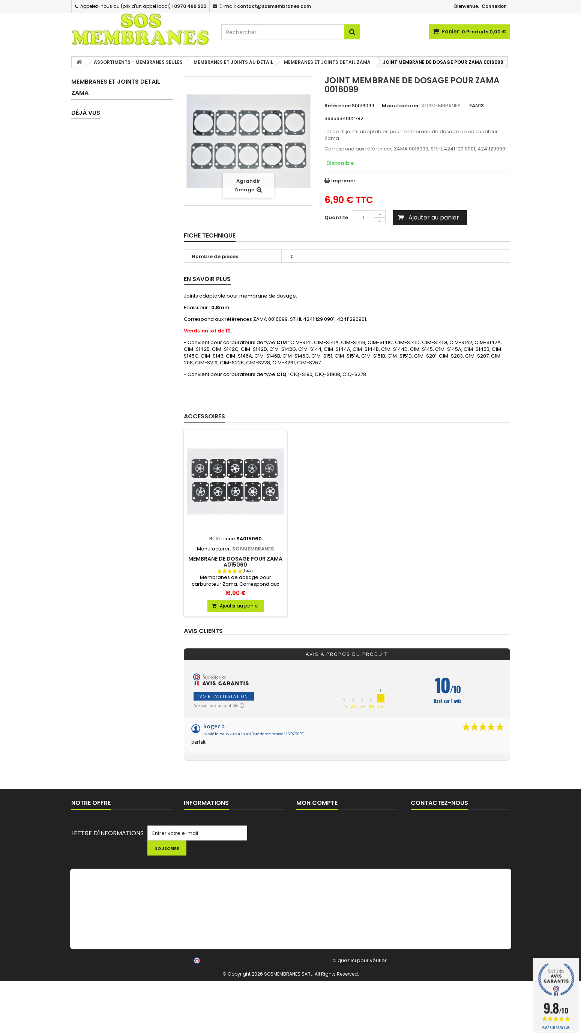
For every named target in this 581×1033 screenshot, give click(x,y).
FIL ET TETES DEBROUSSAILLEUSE (118, 646)
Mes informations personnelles (334, 849)
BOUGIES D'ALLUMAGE (106, 542)
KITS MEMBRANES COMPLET (113, 106)
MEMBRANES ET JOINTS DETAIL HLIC (120, 238)
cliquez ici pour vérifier (359, 1012)
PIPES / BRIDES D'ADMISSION (114, 299)
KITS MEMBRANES (101, 132)
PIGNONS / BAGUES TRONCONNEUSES (103, 558)
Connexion (494, 6)
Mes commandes (317, 820)
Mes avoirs (309, 830)
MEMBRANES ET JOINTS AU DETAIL (112, 180)
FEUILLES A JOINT (100, 378)
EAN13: (477, 105)
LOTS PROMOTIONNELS (108, 632)
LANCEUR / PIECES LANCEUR (113, 587)
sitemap (81, 849)
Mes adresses (313, 840)
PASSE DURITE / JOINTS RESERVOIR (108, 499)
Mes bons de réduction (324, 859)
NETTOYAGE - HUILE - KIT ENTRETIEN (110, 616)
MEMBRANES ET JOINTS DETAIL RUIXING (120, 257)
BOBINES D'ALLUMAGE (105, 528)
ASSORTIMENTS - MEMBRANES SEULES (117, 148)
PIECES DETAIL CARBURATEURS (117, 286)
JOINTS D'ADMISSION (106, 312)
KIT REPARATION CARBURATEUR (118, 119)
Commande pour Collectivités (220, 830)
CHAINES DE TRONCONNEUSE (115, 574)
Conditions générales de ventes (223, 840)
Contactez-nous (91, 840)
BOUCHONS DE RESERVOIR (112, 483)
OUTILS (88, 600)
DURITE (88, 470)
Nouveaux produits (94, 830)
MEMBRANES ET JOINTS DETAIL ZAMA (120, 219)
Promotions (85, 820)
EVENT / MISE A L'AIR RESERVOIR (118, 515)
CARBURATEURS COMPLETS (113, 273)
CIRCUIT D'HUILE (99, 365)
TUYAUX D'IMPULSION (105, 352)
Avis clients (203, 631)
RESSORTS (92, 404)
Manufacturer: (401, 105)
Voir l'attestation (224, 696)
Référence (337, 105)
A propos (195, 849)
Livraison (194, 820)
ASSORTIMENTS (102, 164)
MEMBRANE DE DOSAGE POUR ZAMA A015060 (235, 562)
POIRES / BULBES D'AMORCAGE (117, 417)
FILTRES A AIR (95, 457)
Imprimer (343, 180)
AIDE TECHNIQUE (203, 859)
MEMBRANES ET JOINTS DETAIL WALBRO (120, 199)
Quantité (336, 217)
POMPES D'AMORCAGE (107, 431)
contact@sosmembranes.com (469, 846)
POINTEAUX (93, 391)
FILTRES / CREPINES (103, 444)
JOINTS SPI (93, 325)
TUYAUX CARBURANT (105, 339)
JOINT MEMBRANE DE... (130, 681)
